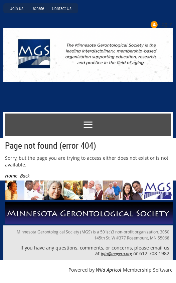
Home (11, 175)
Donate (37, 8)
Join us (16, 8)
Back (25, 175)
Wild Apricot (109, 270)
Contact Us (61, 8)
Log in (166, 24)
